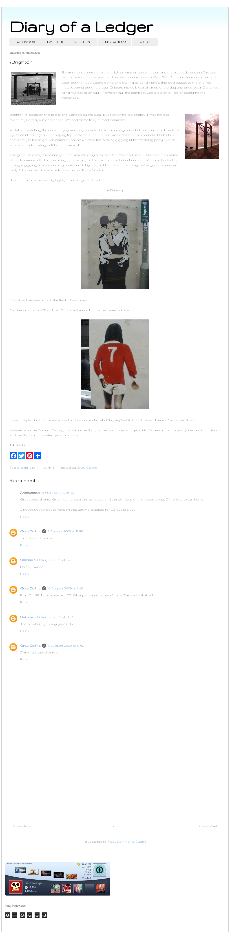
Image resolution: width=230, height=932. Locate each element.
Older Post (208, 826)
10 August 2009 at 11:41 (54, 560)
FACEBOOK (25, 42)
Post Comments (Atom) (127, 841)
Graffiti (22, 467)
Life (32, 467)
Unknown (27, 560)
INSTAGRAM (114, 42)
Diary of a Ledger (81, 26)
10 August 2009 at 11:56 (65, 588)
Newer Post (22, 826)
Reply (24, 516)
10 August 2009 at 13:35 (55, 617)
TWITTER (54, 42)
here (137, 155)
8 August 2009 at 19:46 (65, 531)
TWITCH (144, 42)
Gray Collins (30, 531)
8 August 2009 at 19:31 (59, 492)
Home (115, 826)
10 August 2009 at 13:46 (65, 645)
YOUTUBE (83, 42)
